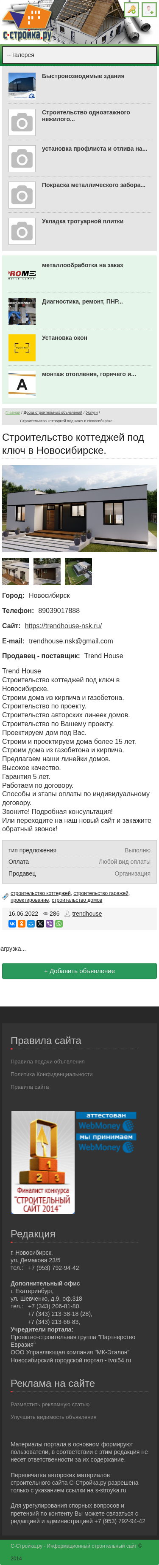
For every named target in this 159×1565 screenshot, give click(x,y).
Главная (13, 412)
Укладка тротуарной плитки (82, 221)
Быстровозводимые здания (83, 76)
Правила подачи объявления (48, 1061)
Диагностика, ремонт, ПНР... (82, 301)
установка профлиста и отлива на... (94, 148)
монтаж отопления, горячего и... (89, 374)
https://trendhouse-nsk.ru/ (63, 625)
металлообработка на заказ (82, 265)
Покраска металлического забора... (93, 185)
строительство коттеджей (41, 893)
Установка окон (64, 337)
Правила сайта (30, 1087)
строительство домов (77, 900)
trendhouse (87, 913)
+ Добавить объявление (79, 970)
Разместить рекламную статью (50, 1404)
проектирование (30, 900)
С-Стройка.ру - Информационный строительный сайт (74, 1546)
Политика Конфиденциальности (52, 1074)
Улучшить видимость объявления (54, 1417)
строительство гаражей (100, 893)
